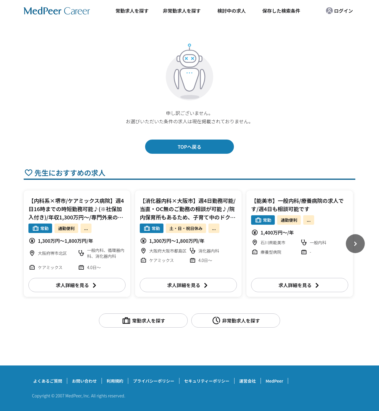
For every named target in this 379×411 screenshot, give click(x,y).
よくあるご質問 (47, 381)
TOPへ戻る (189, 146)
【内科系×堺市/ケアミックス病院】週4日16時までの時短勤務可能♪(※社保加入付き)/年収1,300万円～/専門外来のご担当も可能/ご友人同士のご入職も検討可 (76, 217)
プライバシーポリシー (153, 381)
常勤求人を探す (132, 10)
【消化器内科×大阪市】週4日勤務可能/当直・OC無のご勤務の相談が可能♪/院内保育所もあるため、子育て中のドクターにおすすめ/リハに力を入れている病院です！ (187, 217)
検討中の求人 (231, 10)
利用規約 (115, 381)
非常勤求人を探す (182, 10)
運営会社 (247, 381)
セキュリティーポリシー (206, 381)
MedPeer (274, 381)
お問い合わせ (84, 381)
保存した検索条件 (281, 10)
